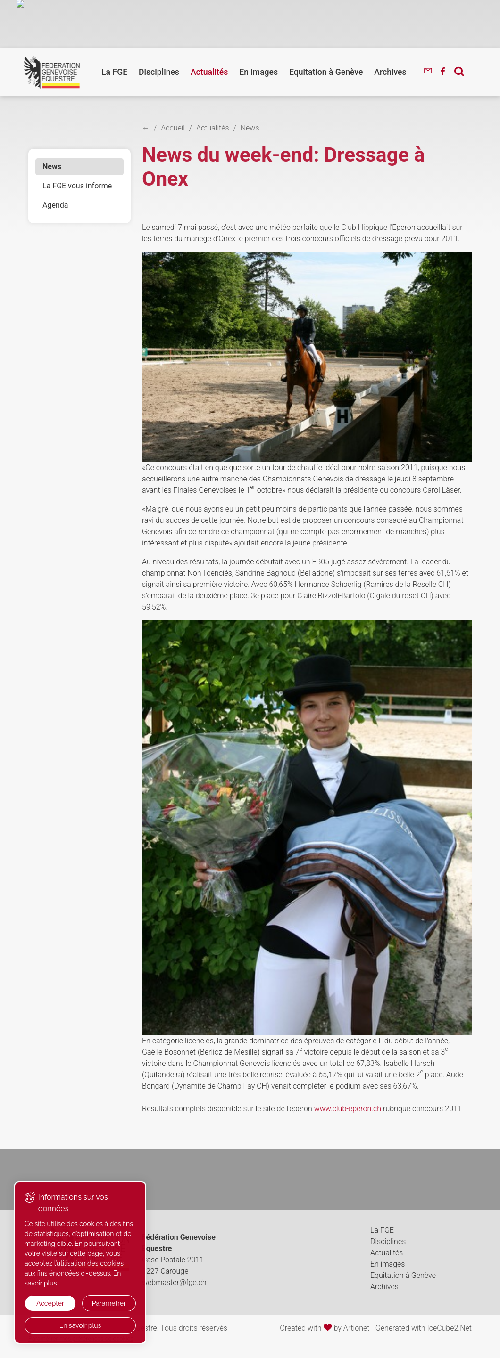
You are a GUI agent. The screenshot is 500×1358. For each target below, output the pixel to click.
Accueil (173, 127)
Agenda (55, 205)
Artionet (356, 1328)
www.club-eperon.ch (347, 1108)
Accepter (50, 1303)
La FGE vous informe (77, 185)
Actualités (209, 72)
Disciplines (159, 72)
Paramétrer (109, 1303)
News (51, 166)
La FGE (114, 72)
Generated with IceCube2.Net (423, 1328)
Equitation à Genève (326, 72)
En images (258, 72)
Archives (390, 72)
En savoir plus (80, 1325)
